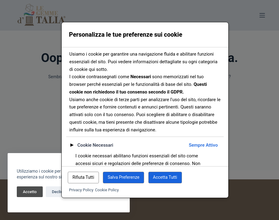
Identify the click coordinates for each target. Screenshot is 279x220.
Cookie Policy (107, 190)
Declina (58, 191)
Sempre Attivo (203, 145)
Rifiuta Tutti (83, 177)
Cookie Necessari (95, 145)
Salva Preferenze (124, 177)
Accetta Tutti (165, 177)
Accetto (30, 191)
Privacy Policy (81, 190)
